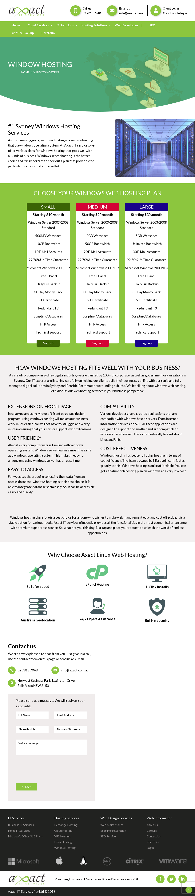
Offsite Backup (23, 33)
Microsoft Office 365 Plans (25, 836)
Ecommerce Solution (113, 830)
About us (152, 825)
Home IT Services (19, 830)
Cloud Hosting (63, 830)
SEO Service (108, 836)
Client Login (171, 8)
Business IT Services (21, 825)
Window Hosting (65, 847)
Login (150, 847)
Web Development (128, 25)
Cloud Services (38, 25)
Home (16, 25)
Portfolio (48, 33)
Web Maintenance (111, 825)
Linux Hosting (63, 842)
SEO (152, 25)
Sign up (48, 343)
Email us (124, 8)
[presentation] (45, 771)
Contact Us (154, 836)
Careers (152, 830)
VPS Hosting (62, 836)
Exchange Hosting (66, 825)
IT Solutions (65, 25)
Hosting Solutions (94, 25)
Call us (87, 8)
